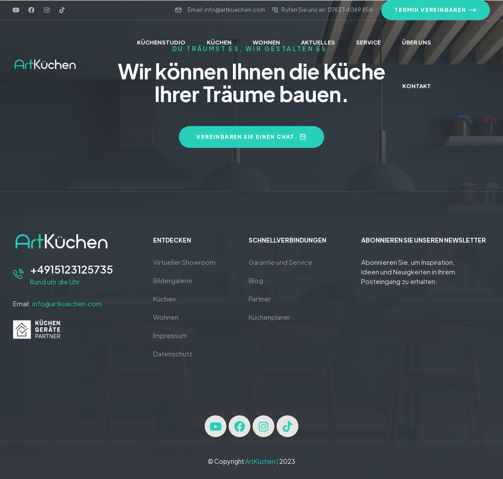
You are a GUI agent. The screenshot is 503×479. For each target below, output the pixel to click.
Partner (259, 298)
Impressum (170, 335)
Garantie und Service (280, 262)
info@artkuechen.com (67, 303)
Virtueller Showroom (184, 262)
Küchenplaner (270, 317)
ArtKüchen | (261, 461)
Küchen (164, 298)
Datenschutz (172, 353)
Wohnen (165, 317)
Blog (256, 280)
